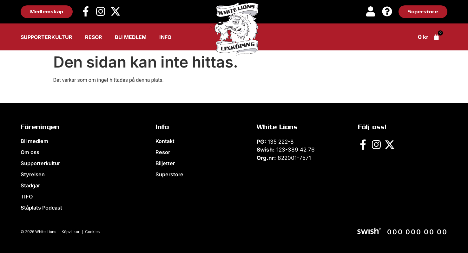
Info (165, 37)
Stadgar (30, 185)
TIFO (26, 196)
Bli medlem (131, 37)
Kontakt (165, 141)
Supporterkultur (46, 37)
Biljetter (164, 163)
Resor (93, 37)
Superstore (168, 174)
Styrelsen (32, 174)
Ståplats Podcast (41, 207)
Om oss (30, 152)
